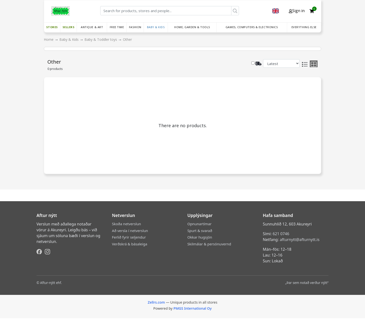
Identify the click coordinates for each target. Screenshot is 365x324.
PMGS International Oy (192, 308)
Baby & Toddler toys (101, 39)
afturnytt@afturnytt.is (299, 239)
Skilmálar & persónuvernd (209, 243)
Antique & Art (92, 27)
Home (49, 39)
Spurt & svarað (199, 230)
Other (127, 39)
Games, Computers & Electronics (252, 27)
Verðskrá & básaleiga (129, 243)
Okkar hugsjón (199, 237)
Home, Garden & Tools (192, 27)
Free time (117, 27)
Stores (52, 27)
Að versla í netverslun (130, 230)
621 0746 (281, 233)
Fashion (135, 27)
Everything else (304, 27)
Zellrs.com (156, 302)
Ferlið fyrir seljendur (129, 237)
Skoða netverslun (126, 223)
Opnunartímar (199, 223)
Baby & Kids (156, 27)
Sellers (69, 27)
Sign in (297, 10)
